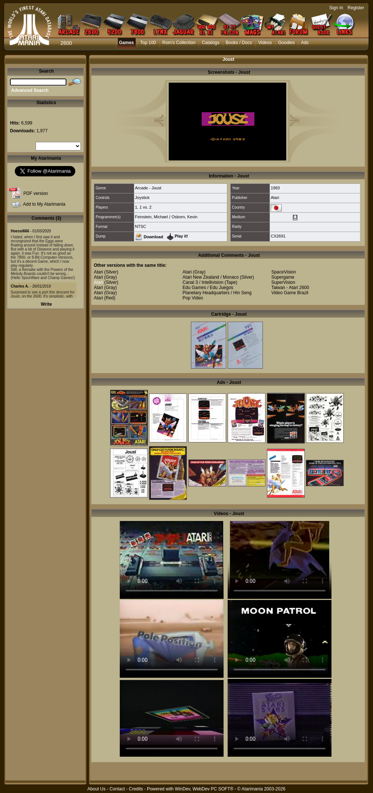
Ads (305, 42)
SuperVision (283, 282)
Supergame (282, 277)
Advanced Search (30, 90)
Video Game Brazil (289, 292)
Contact (117, 789)
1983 (275, 188)
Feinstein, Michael (151, 217)
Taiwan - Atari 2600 (290, 287)
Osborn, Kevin (185, 217)
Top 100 (148, 42)
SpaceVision (283, 272)
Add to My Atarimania (44, 204)
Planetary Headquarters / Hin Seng (216, 292)
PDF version (35, 193)
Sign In (336, 7)
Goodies (286, 42)
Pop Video (192, 298)
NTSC (140, 226)
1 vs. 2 (145, 207)
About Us (96, 789)
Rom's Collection (179, 42)
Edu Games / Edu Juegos (207, 287)
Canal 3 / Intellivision (202, 282)
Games (126, 42)
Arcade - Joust (148, 188)
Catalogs (210, 42)
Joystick (142, 197)
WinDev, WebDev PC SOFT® (204, 789)
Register (355, 7)
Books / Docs (239, 42)
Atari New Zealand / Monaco (210, 277)
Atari (275, 197)
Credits (136, 789)
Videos (264, 42)
